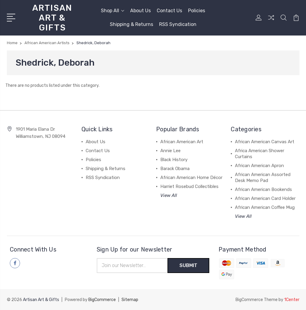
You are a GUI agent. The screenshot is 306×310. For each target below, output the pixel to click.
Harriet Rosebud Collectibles (189, 186)
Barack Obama (175, 168)
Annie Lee (170, 150)
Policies (196, 10)
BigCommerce (102, 299)
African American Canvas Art (264, 141)
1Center (291, 299)
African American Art (181, 141)
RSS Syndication (177, 24)
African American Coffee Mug (265, 207)
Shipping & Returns (131, 24)
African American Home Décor (191, 177)
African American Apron (259, 165)
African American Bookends (263, 189)
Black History (173, 159)
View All (168, 195)
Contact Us (169, 10)
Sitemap (130, 299)
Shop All (112, 10)
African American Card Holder (265, 198)
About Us (140, 10)
